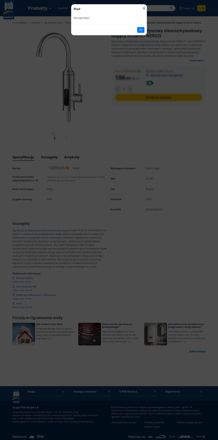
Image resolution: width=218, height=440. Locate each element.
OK (140, 30)
